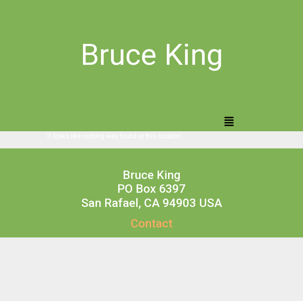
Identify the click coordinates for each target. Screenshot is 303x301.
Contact (152, 223)
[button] (228, 122)
